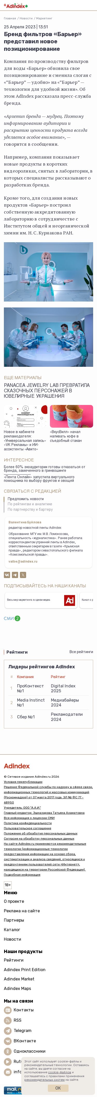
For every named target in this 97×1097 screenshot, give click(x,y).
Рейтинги (14, 960)
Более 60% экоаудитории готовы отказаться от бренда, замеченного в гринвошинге (44, 469)
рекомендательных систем (44, 1080)
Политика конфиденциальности (28, 823)
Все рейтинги (81, 652)
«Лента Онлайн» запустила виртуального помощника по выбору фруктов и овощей (39, 479)
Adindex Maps (17, 988)
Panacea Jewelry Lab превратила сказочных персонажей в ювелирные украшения (47, 391)
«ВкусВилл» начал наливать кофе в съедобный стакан (66, 436)
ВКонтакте (25, 1040)
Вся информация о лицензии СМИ (29, 818)
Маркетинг (44, 18)
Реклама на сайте (22, 910)
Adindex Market (19, 979)
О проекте (14, 901)
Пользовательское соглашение (27, 828)
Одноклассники (30, 1051)
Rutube (21, 1061)
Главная (10, 18)
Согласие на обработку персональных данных (39, 838)
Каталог (12, 929)
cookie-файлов (59, 1072)
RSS (17, 1020)
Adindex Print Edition (25, 969)
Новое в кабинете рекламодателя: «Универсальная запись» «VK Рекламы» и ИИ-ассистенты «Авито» (25, 440)
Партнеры (14, 920)
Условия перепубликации (23, 782)
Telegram (23, 1030)
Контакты (24, 1009)
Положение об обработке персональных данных (40, 833)
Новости (26, 18)
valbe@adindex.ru (23, 561)
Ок (58, 1088)
